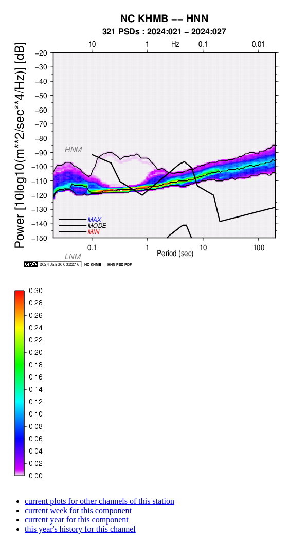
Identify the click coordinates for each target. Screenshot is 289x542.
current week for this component (78, 510)
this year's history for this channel (80, 529)
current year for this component (77, 519)
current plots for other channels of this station (99, 501)
